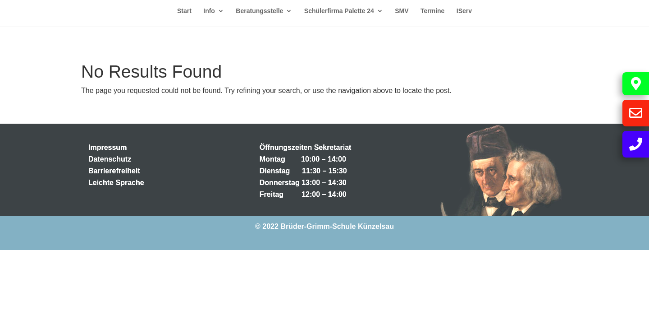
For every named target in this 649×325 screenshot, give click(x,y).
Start (184, 11)
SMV (401, 11)
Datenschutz (109, 159)
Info (209, 11)
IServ (464, 11)
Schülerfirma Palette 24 (339, 11)
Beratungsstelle (259, 11)
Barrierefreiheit (114, 171)
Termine (432, 11)
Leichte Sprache (116, 182)
